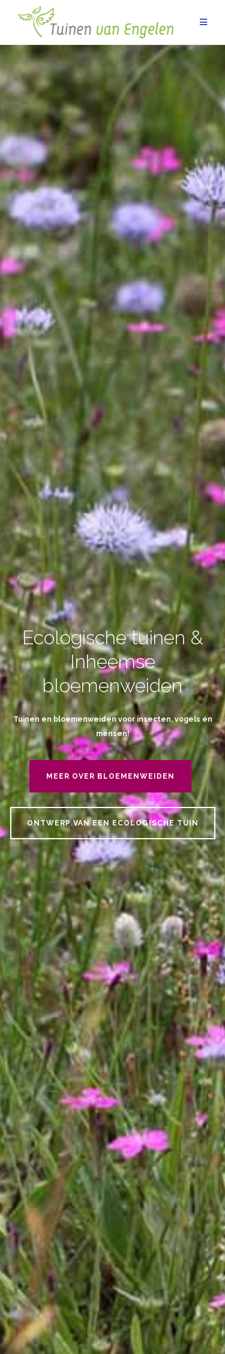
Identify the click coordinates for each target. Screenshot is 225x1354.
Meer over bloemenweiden (110, 776)
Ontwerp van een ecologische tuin (113, 823)
